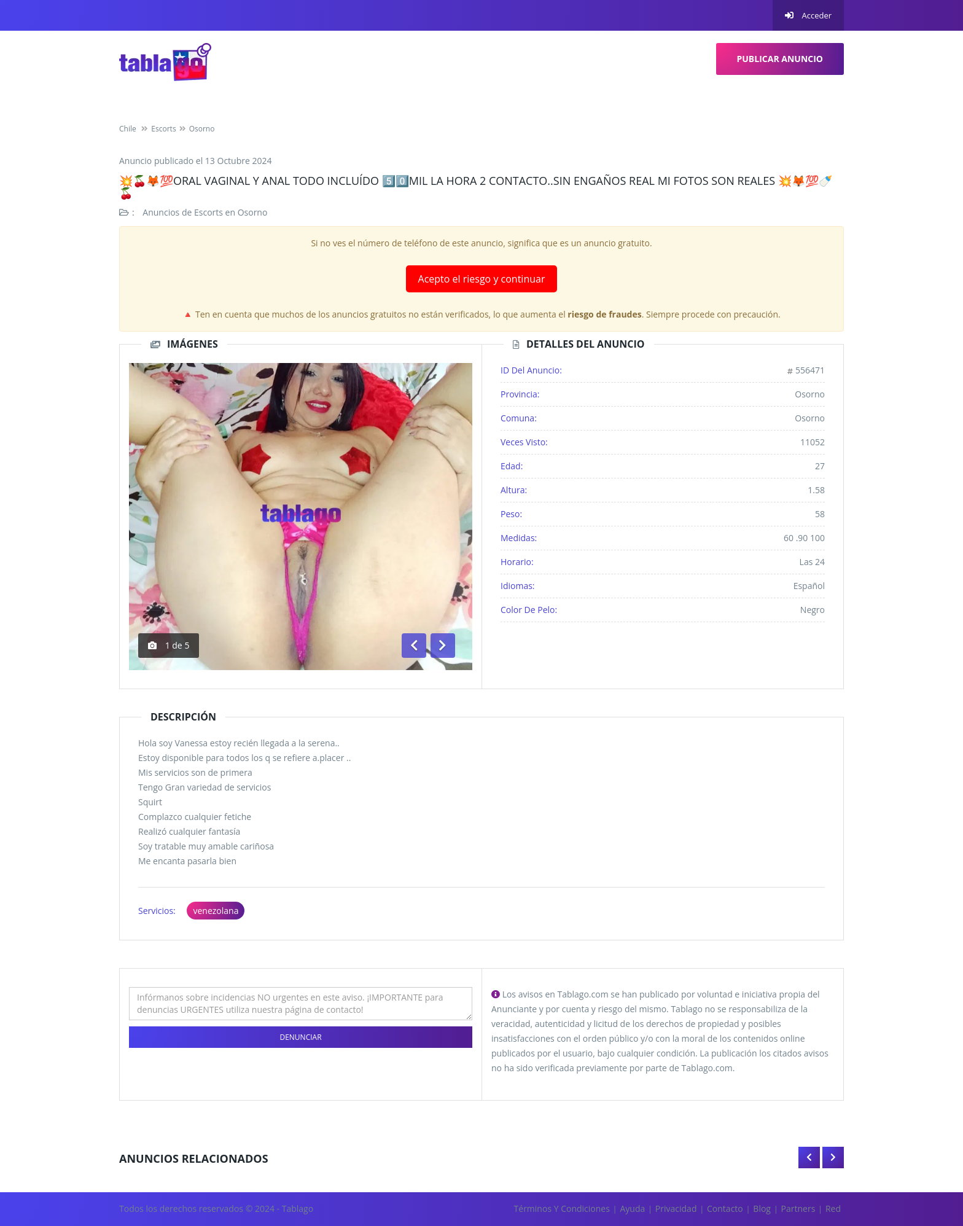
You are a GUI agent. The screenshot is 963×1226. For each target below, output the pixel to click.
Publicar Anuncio (780, 58)
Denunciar (300, 1037)
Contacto (725, 1208)
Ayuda (632, 1208)
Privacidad (676, 1208)
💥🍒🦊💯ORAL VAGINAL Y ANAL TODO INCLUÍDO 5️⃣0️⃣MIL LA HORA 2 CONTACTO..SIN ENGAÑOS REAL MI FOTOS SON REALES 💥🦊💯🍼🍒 (475, 186)
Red (833, 1208)
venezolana (215, 910)
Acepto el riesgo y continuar (481, 279)
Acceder (808, 15)
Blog (762, 1208)
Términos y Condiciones (562, 1208)
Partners (798, 1208)
